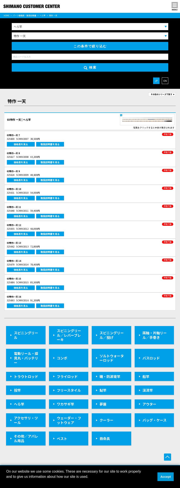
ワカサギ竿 (65, 404)
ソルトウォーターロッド (112, 358)
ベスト (62, 438)
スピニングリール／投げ (112, 335)
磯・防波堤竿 (110, 376)
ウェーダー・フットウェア (69, 420)
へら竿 (43, 15)
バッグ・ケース (154, 420)
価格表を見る (21, 144)
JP (156, 80)
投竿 (17, 390)
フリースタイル (69, 390)
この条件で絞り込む (90, 46)
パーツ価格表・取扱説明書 (24, 15)
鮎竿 (103, 390)
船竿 (145, 376)
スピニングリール (26, 335)
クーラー (106, 420)
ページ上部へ (167, 457)
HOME (6, 15)
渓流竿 (147, 390)
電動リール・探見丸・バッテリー (26, 358)
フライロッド (67, 376)
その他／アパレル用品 (26, 438)
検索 (90, 68)
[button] (7, 482)
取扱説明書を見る (50, 144)
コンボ (62, 358)
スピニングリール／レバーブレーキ (69, 335)
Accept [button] (165, 476)
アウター (149, 404)
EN (165, 80)
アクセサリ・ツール (26, 420)
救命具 (105, 438)
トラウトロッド (26, 376)
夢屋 (103, 404)
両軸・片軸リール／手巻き (154, 335)
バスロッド (151, 358)
